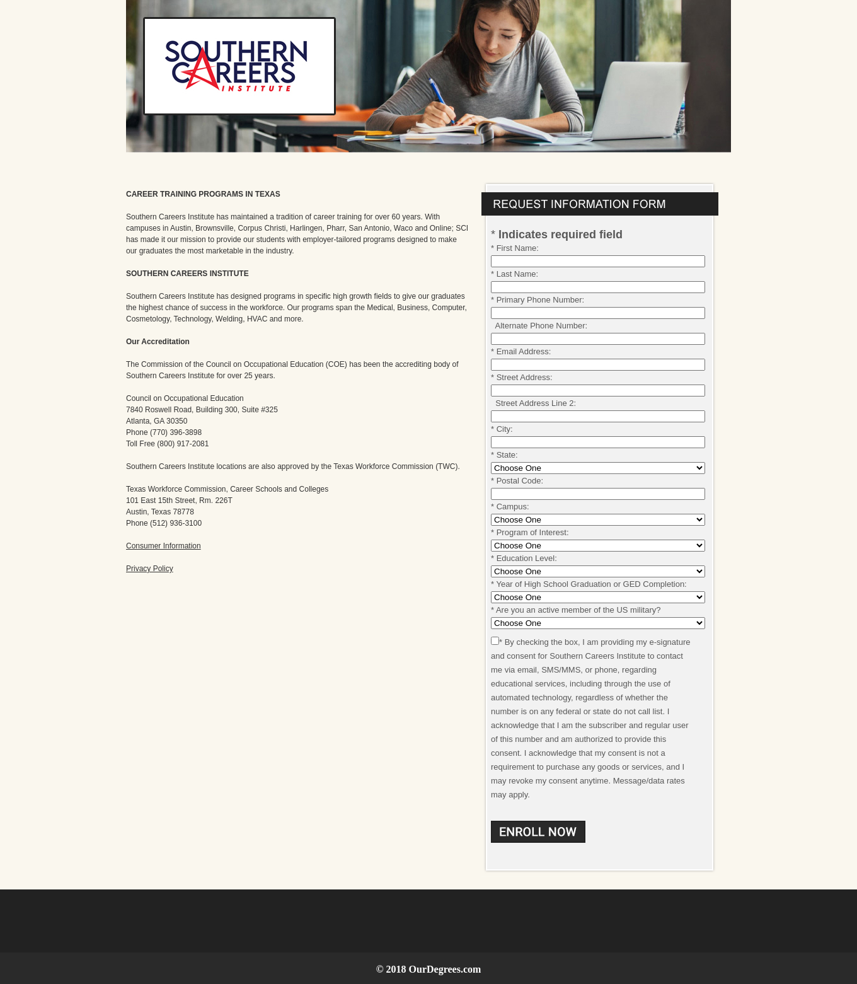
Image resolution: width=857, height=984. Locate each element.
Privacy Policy (149, 568)
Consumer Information (163, 545)
